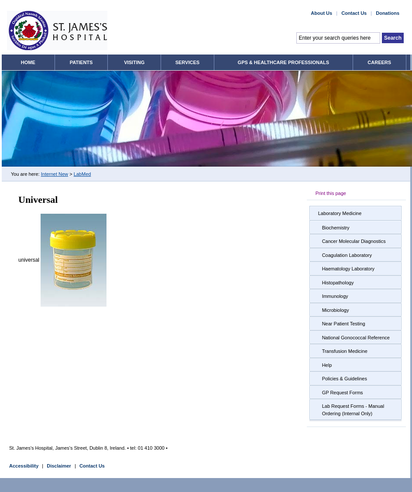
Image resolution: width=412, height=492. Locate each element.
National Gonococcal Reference (356, 337)
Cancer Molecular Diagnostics (354, 241)
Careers (379, 62)
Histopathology (338, 282)
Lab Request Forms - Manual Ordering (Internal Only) (353, 409)
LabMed (82, 174)
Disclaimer (59, 465)
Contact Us (92, 465)
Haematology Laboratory (348, 268)
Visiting (134, 62)
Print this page (331, 193)
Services (187, 62)
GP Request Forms (342, 392)
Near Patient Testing (343, 323)
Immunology (335, 296)
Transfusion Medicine (344, 351)
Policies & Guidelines (344, 378)
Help (327, 365)
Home (28, 62)
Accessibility (23, 465)
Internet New (54, 174)
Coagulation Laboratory (347, 255)
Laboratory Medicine (340, 213)
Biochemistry (336, 227)
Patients (81, 62)
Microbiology (335, 310)
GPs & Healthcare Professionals (283, 62)
